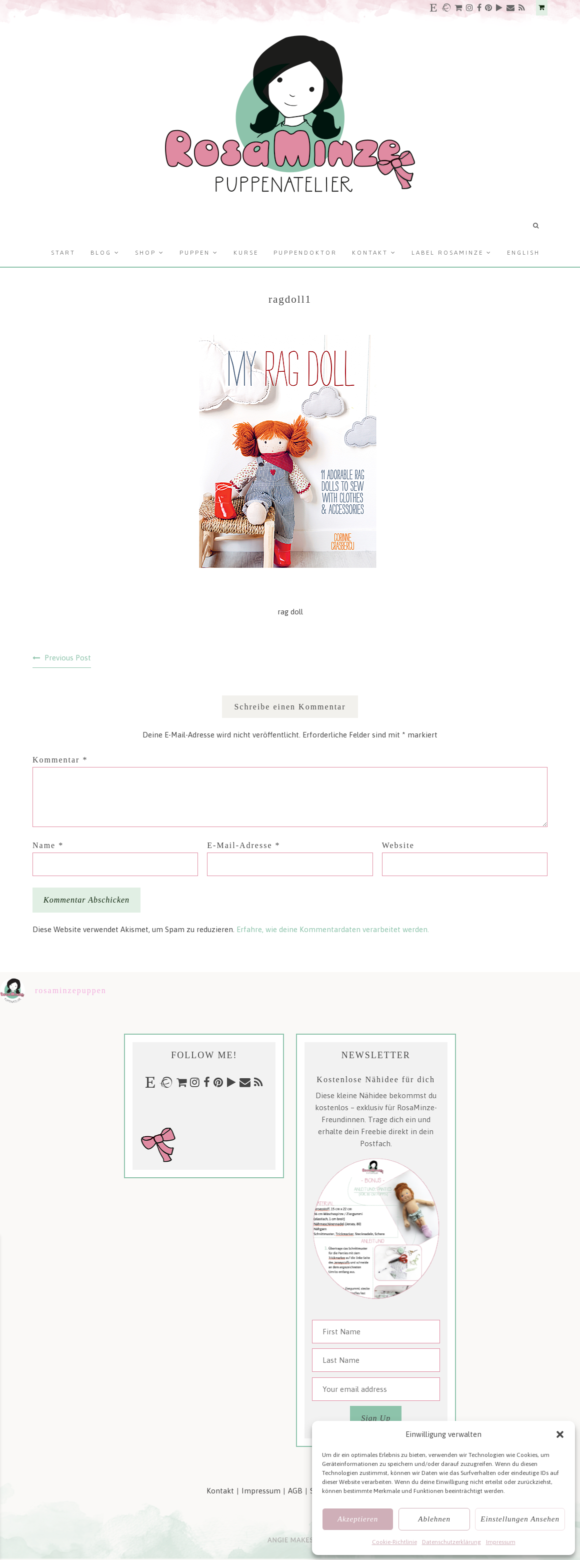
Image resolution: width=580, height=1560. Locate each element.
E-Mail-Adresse (243, 845)
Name (48, 845)
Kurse (246, 252)
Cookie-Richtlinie (394, 1541)
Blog (101, 252)
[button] (560, 1434)
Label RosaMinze (448, 252)
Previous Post (67, 657)
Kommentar (60, 759)
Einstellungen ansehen (520, 1519)
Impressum (501, 1541)
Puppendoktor (305, 252)
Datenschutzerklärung (451, 1541)
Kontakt (370, 252)
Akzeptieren (358, 1519)
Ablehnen (434, 1519)
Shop (145, 252)
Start (63, 252)
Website (398, 845)
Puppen (195, 252)
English (523, 252)
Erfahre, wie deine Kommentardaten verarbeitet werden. (332, 929)
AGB (295, 1490)
